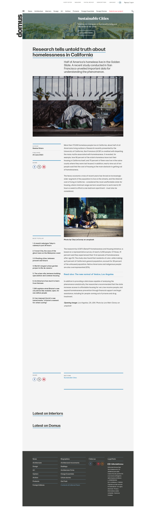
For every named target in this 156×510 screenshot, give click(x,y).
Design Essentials (87, 11)
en (120, 2)
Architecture (38, 11)
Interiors (48, 11)
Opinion (35, 474)
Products (76, 11)
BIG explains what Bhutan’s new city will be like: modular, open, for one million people (46, 291)
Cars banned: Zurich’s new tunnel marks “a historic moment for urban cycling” (46, 300)
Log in (132, 2)
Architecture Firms (67, 470)
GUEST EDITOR (68, 2)
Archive (68, 11)
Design (55, 11)
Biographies (65, 459)
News (30, 11)
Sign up (126, 2)
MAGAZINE (78, 2)
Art (62, 11)
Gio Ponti (64, 481)
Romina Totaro (38, 148)
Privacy (116, 489)
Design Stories (101, 11)
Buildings (64, 467)
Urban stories (66, 478)
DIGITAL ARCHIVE (89, 2)
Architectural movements (70, 463)
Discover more (86, 33)
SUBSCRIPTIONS (101, 2)
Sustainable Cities (70, 378)
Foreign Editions (39, 485)
